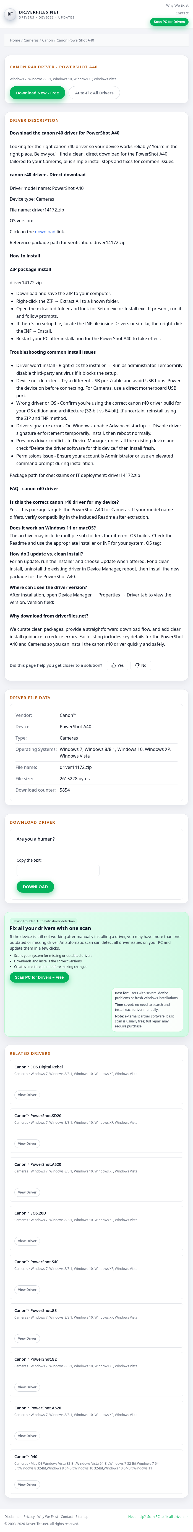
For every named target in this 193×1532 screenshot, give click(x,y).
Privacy (29, 1516)
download (45, 232)
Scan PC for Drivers (169, 22)
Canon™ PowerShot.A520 (37, 1164)
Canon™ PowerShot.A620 (37, 1407)
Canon (47, 40)
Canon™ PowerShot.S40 (36, 1261)
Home (15, 40)
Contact (182, 13)
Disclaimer (12, 1516)
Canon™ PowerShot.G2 (35, 1359)
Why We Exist (177, 5)
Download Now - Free (37, 92)
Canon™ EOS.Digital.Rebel (38, 1066)
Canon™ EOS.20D (30, 1213)
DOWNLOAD (35, 886)
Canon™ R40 (25, 1456)
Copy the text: (29, 860)
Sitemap (82, 1516)
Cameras (31, 40)
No (140, 665)
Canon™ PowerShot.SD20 (37, 1115)
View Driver (27, 1094)
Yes (117, 665)
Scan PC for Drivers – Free (39, 977)
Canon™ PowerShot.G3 (35, 1310)
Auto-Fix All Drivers (94, 93)
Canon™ (68, 715)
